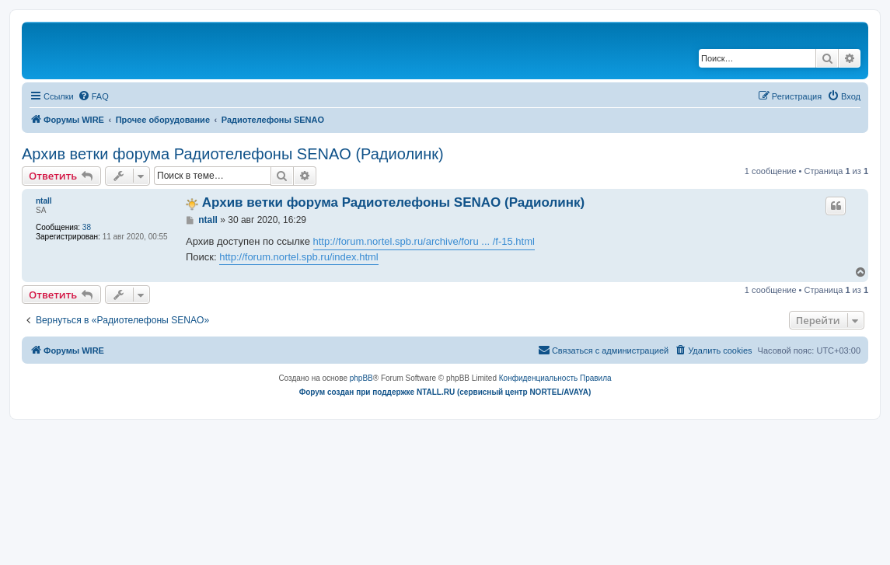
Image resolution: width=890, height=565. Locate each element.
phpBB (361, 378)
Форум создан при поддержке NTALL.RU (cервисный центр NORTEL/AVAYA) (445, 392)
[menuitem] (93, 96)
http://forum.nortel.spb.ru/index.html (298, 257)
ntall (44, 201)
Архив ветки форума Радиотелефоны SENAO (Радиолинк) (233, 153)
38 (86, 227)
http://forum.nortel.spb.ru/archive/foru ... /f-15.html (424, 241)
